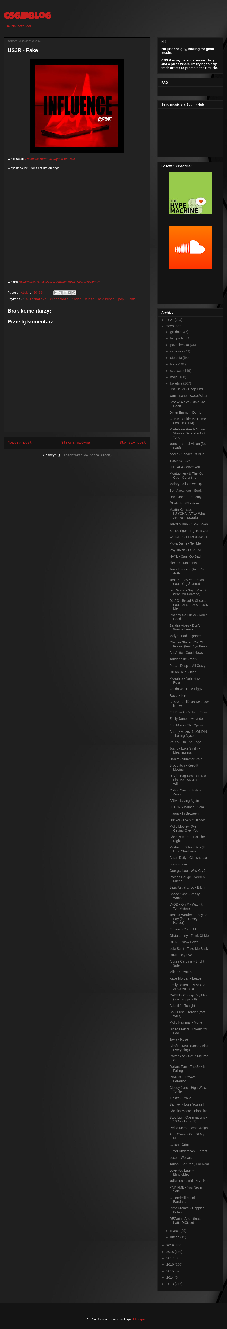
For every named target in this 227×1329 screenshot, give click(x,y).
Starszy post (133, 443)
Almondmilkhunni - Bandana (183, 1200)
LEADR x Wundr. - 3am (187, 807)
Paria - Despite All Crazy (187, 666)
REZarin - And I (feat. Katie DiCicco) (185, 1221)
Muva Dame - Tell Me (185, 543)
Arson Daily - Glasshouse (188, 858)
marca (175, 1231)
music (89, 299)
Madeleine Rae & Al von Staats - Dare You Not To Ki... (187, 433)
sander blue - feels (183, 659)
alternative (36, 299)
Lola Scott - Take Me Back (189, 949)
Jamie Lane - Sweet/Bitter (188, 396)
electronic (59, 299)
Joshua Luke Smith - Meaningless (185, 750)
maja (174, 377)
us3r (131, 299)
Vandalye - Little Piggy (186, 689)
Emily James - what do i (187, 719)
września (177, 351)
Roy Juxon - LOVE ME (186, 550)
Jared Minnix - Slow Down (189, 524)
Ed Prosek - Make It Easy (188, 712)
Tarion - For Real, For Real (189, 1164)
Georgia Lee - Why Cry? (187, 871)
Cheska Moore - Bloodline (189, 1111)
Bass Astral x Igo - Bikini (187, 887)
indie (76, 299)
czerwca (176, 371)
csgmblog (27, 17)
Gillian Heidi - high (183, 672)
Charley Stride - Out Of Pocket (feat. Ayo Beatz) (189, 644)
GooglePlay (92, 281)
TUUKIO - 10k (180, 461)
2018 (170, 1252)
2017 (170, 1258)
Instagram (56, 159)
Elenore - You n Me (184, 929)
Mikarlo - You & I (182, 972)
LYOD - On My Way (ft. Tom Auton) (186, 906)
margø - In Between (184, 813)
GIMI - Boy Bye (181, 955)
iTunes (40, 281)
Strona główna (75, 443)
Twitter (43, 159)
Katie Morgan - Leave (185, 978)
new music (106, 299)
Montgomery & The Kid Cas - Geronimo (186, 475)
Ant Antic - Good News (186, 653)
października (180, 345)
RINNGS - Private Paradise (183, 1079)
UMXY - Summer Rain (186, 759)
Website (69, 159)
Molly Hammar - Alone (186, 1022)
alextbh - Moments (183, 563)
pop (121, 299)
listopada (177, 338)
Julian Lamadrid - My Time (189, 1181)
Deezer (50, 281)
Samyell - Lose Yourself (187, 1104)
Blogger (139, 1319)
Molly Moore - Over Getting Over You (184, 828)
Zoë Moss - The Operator (188, 725)
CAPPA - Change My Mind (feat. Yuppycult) (189, 997)
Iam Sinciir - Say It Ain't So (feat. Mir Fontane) (189, 592)
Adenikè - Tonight (182, 1006)
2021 (170, 320)
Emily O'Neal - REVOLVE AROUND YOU (188, 987)
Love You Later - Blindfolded (182, 1172)
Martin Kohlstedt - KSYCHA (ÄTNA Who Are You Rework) (187, 514)
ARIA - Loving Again (184, 801)
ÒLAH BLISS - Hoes (185, 503)
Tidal (79, 281)
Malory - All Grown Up (186, 484)
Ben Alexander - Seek (185, 490)
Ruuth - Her (178, 695)
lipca (174, 364)
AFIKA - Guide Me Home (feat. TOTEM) (188, 421)
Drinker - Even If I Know (187, 820)
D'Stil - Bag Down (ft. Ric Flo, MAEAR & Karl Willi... (188, 780)
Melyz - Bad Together (185, 636)
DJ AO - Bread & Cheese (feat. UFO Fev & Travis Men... (189, 605)
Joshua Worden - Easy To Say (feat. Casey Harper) (188, 919)
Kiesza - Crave (180, 1098)
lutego (175, 1237)
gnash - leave (179, 864)
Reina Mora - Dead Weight (189, 1128)
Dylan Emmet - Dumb (185, 412)
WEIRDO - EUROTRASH (188, 537)
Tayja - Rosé (179, 1039)
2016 (170, 1264)
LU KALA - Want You (185, 467)
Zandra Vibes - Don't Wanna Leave (185, 627)
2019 (170, 1245)
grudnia (176, 332)
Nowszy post (20, 443)
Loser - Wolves (181, 1158)
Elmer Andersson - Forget (188, 1151)
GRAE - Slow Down (184, 942)
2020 (170, 326)
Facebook (32, 159)
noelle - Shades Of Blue (187, 454)
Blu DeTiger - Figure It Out (189, 531)
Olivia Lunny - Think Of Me (189, 936)
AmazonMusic (66, 281)
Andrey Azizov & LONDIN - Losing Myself (188, 734)
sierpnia (176, 358)
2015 (170, 1271)
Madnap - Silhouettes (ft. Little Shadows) (188, 849)
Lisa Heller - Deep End (186, 389)
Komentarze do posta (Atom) (88, 455)
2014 (170, 1277)
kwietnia (176, 383)
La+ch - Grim (179, 1145)
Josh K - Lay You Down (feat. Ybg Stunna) (187, 582)
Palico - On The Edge (185, 742)
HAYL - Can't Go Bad (185, 556)
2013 (170, 1284)
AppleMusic (27, 281)
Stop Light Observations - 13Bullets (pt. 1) (188, 1119)
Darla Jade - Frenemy (185, 497)
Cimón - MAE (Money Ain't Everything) (189, 1048)
